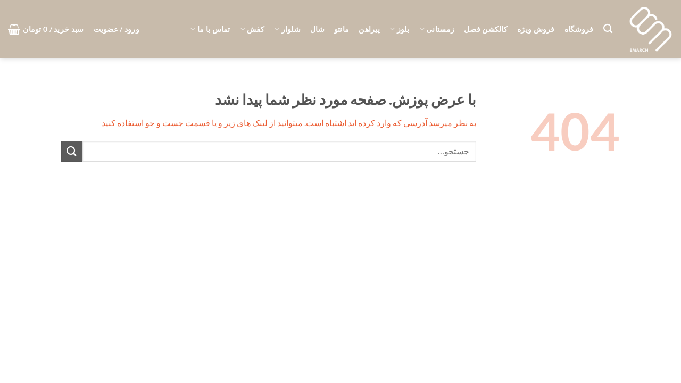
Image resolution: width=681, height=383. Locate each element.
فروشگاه (579, 29)
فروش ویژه (536, 29)
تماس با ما (210, 29)
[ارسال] (71, 151)
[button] (116, 29)
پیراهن (369, 29)
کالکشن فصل (486, 29)
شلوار (287, 29)
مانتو (341, 29)
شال (317, 29)
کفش (252, 29)
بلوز (399, 29)
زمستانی (437, 29)
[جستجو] (607, 29)
